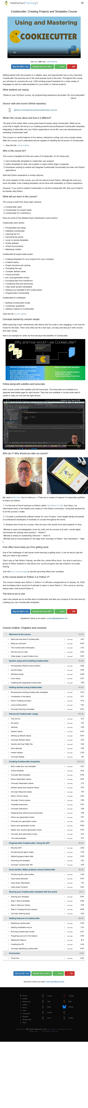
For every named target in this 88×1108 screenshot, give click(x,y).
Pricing (23, 996)
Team (60, 66)
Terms (22, 1011)
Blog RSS (23, 1017)
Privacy (23, 1008)
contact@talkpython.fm (57, 618)
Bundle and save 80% (42, 66)
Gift (72, 66)
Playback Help (25, 1020)
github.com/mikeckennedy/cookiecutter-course (31, 110)
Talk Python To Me (55, 505)
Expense (23, 999)
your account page (19, 571)
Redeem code (24, 1002)
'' (24, 3)
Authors (23, 1005)
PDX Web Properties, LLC (36, 1029)
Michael (16, 497)
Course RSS (24, 1014)
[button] (82, 3)
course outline (23, 145)
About (22, 1023)
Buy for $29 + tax (20, 66)
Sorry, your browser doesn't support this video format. (44, 37)
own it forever (52, 62)
